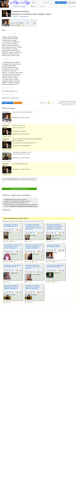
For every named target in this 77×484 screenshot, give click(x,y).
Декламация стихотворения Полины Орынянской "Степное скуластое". (33, 267)
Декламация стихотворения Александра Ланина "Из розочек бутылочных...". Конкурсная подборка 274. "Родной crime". (55, 227)
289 (5, 261)
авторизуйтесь (33, 179)
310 (5, 241)
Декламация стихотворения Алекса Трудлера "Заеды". (53, 245)
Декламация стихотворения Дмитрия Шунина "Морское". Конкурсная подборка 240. (11, 287)
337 (12, 25)
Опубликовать (6, 209)
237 (27, 261)
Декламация (24, 16)
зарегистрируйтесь (23, 179)
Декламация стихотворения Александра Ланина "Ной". (11, 225)
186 (27, 241)
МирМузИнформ (71, 2)
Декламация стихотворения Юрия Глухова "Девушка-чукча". (12, 266)
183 (48, 241)
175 (27, 302)
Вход (57, 2)
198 (5, 302)
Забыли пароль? (72, 6)
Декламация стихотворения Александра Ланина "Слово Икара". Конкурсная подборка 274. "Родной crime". (34, 227)
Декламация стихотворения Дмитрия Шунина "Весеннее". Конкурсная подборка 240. (33, 287)
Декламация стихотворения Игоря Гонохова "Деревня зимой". (55, 266)
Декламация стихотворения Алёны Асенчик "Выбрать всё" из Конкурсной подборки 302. (12, 246)
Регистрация (63, 2)
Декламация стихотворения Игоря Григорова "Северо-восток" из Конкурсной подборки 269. (34, 246)
